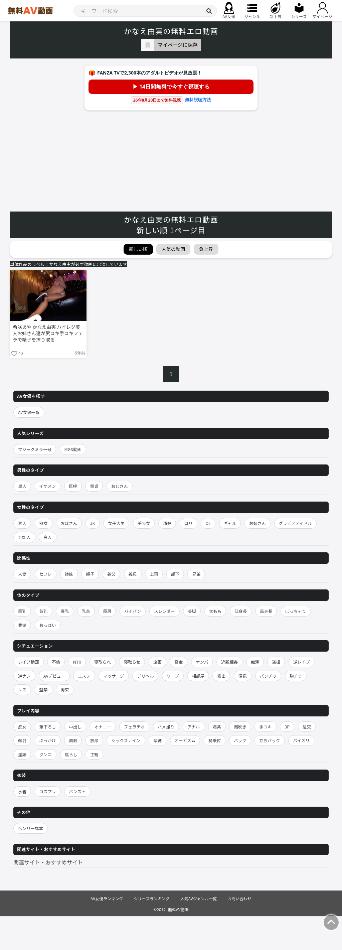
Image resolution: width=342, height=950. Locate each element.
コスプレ (47, 791)
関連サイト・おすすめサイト (48, 862)
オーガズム (185, 740)
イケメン (47, 486)
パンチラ (268, 676)
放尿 (94, 740)
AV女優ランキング (107, 898)
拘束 (64, 689)
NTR (77, 662)
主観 (94, 754)
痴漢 (255, 662)
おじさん (119, 486)
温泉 (242, 676)
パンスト (77, 791)
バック (240, 740)
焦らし (71, 754)
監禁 (43, 689)
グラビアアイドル (295, 523)
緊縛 (157, 740)
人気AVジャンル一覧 (198, 898)
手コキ (265, 726)
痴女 (22, 726)
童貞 (94, 486)
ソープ (173, 676)
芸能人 (24, 537)
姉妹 (69, 574)
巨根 (73, 486)
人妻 (22, 574)
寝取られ (102, 662)
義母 (133, 574)
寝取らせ (132, 662)
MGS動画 (72, 449)
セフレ (45, 574)
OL (208, 523)
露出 (221, 676)
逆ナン (24, 676)
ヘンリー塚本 (30, 828)
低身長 (240, 611)
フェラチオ (134, 726)
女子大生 (116, 523)
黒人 (22, 486)
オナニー (102, 726)
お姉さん (257, 523)
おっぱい (47, 625)
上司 (154, 574)
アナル (193, 726)
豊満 (22, 625)
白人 (47, 537)
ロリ (188, 523)
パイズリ (301, 740)
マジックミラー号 (34, 449)
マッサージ (113, 676)
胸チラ (296, 676)
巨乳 (22, 611)
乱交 (307, 726)
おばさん (68, 523)
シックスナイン (125, 740)
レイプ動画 (28, 662)
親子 (90, 574)
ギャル (230, 523)
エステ (84, 676)
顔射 (22, 740)
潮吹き (240, 726)
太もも (215, 611)
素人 (22, 523)
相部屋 (198, 676)
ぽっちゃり (295, 611)
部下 (175, 574)
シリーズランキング (152, 898)
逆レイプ (301, 662)
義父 (111, 574)
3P (287, 726)
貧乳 (43, 611)
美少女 (144, 523)
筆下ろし (47, 726)
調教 (73, 740)
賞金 (178, 662)
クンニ (45, 754)
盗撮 (276, 662)
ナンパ (202, 662)
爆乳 (64, 611)
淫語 (22, 754)
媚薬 (217, 726)
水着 (22, 791)
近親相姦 (229, 662)
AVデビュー (54, 676)
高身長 (266, 611)
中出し (75, 726)
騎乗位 (214, 740)
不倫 (56, 662)
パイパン (132, 611)
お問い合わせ (239, 898)
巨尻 (107, 611)
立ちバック (269, 740)
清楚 (167, 523)
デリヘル (145, 676)
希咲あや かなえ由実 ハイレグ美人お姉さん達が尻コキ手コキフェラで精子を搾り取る (48, 333)
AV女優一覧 (29, 412)
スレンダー (164, 611)
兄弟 (196, 574)
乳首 (86, 611)
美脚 (192, 611)
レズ (22, 689)
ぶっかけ (47, 740)
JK (92, 523)
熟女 (43, 523)
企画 (157, 662)
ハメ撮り (166, 726)
